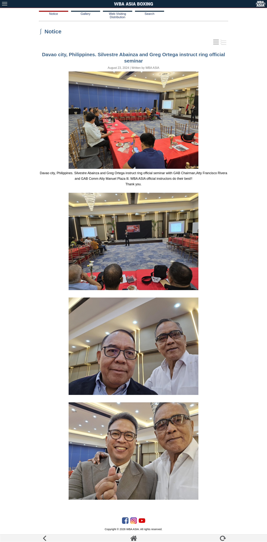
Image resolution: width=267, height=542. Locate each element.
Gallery (85, 14)
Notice (53, 14)
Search (149, 14)
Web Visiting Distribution (117, 15)
